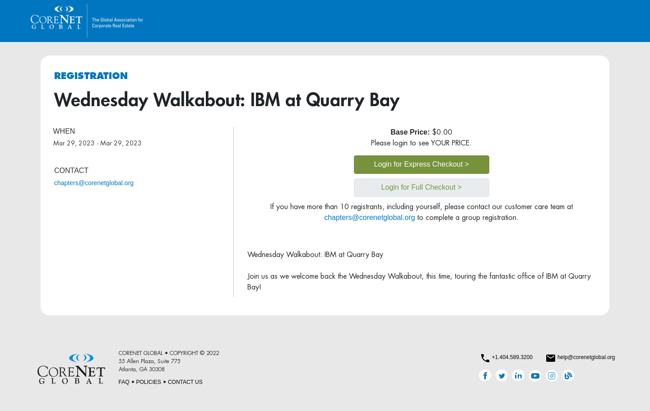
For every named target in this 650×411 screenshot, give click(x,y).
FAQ (124, 382)
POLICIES (148, 382)
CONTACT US (185, 382)
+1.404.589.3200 (512, 357)
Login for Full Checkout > (421, 187)
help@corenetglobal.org (586, 357)
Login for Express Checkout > (421, 164)
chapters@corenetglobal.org (94, 183)
